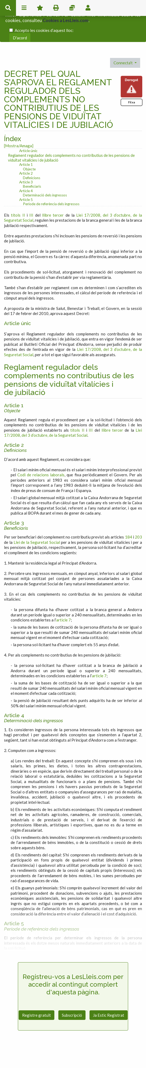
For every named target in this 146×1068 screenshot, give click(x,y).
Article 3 (26, 162)
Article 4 (26, 171)
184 (128, 517)
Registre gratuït (36, 995)
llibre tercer (53, 195)
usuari (88, 8)
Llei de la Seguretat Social (37, 522)
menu (24, 8)
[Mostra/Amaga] (18, 125)
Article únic (28, 131)
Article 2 (26, 153)
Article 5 (26, 179)
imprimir (56, 8)
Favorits (40, 8)
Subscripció (72, 995)
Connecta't (123, 43)
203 (138, 517)
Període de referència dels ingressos (51, 184)
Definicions (31, 158)
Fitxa (131, 82)
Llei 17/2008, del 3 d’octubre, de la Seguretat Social (73, 413)
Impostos (72, 8)
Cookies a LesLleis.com (65, 17)
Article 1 (26, 144)
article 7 (63, 600)
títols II (18, 195)
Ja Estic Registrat (108, 995)
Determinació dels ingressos (45, 175)
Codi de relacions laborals (40, 454)
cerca (8, 8)
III (31, 195)
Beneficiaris (32, 167)
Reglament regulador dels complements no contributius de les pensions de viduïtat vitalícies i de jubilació (71, 137)
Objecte (29, 149)
